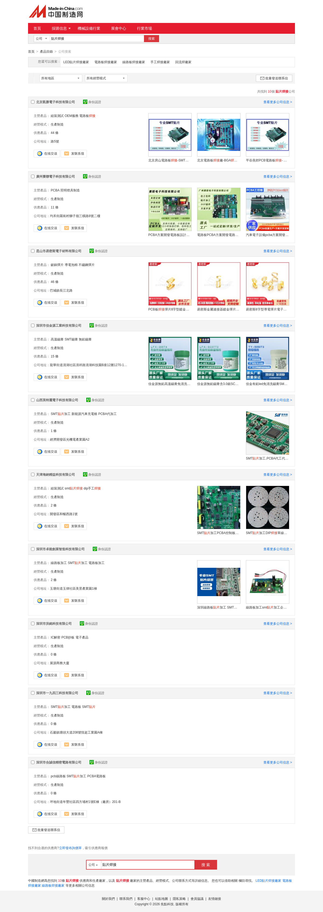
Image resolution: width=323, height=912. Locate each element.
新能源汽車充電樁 (84, 414)
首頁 (37, 28)
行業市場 (144, 28)
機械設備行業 (89, 28)
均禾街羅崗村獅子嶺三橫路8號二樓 (75, 216)
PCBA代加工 (107, 414)
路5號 (54, 141)
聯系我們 (125, 898)
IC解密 (55, 637)
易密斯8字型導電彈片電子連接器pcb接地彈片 (267, 309)
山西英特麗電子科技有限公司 (57, 400)
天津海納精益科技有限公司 (55, 474)
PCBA (55, 190)
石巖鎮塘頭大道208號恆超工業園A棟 (76, 732)
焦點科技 (167, 904)
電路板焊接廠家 (105, 62)
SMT (88, 706)
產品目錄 (46, 51)
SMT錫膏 (71, 339)
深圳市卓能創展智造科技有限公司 (60, 549)
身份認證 (92, 102)
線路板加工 (59, 563)
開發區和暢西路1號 (64, 514)
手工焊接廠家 (160, 62)
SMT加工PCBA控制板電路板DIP (218, 533)
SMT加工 (60, 414)
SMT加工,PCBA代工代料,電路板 (267, 458)
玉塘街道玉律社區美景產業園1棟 (73, 588)
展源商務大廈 (59, 663)
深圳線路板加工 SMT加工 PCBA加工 (218, 607)
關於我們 (108, 898)
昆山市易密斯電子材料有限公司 (58, 251)
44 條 (55, 132)
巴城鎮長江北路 (61, 290)
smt (74, 488)
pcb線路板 (58, 776)
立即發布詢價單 (70, 848)
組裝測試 (57, 115)
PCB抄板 (68, 637)
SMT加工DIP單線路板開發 (267, 533)
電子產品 (81, 637)
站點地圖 (161, 898)
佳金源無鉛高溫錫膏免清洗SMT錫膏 (169, 384)
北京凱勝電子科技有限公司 (55, 102)
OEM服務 (71, 115)
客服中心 (143, 898)
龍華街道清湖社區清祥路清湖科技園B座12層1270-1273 (89, 365)
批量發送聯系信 (274, 78)
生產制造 (57, 124)
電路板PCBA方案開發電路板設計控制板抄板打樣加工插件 (218, 235)
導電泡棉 (71, 264)
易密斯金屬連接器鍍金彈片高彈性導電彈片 (218, 309)
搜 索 (205, 864)
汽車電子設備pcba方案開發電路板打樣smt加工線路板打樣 (267, 235)
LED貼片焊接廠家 (76, 62)
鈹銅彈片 (57, 264)
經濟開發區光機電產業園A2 (70, 439)
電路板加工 (96, 563)
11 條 (55, 207)
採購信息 (61, 28)
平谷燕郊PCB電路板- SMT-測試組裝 (267, 160)
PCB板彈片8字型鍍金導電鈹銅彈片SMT (169, 309)
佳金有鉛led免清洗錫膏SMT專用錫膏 (267, 384)
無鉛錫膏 (85, 339)
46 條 (55, 281)
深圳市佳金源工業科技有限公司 (58, 325)
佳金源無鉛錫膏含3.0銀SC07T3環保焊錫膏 (218, 384)
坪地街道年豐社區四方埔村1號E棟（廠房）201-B (85, 801)
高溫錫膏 (57, 339)
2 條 (54, 505)
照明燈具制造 (70, 190)
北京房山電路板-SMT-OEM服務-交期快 (169, 160)
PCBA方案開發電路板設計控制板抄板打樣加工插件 (169, 235)
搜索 (151, 38)
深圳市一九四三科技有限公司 (57, 693)
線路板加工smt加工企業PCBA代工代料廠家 (267, 607)
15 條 (55, 356)
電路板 (87, 115)
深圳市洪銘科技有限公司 (54, 623)
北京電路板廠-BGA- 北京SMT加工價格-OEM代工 (218, 160)
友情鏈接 (214, 898)
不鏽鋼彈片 (86, 264)
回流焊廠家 (183, 62)
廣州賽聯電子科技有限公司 (55, 176)
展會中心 (118, 28)
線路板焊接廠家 (133, 62)
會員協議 (197, 898)
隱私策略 (179, 898)
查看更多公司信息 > (277, 102)
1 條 (54, 431)
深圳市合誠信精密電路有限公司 (58, 762)
